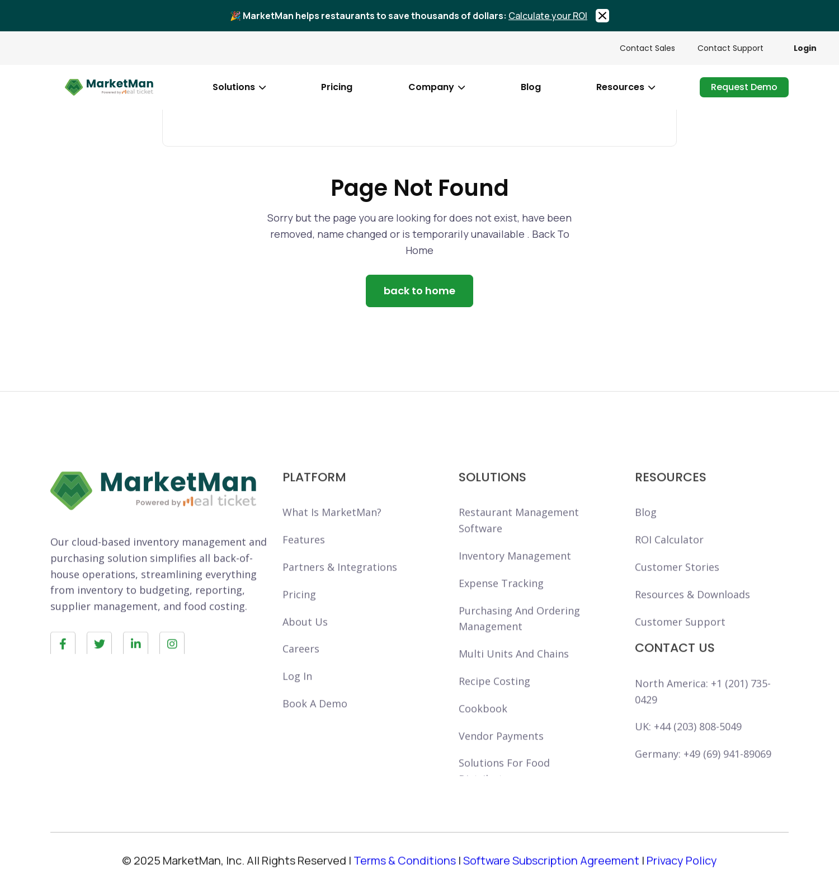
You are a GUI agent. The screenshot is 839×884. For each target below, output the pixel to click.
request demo (744, 87)
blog (531, 87)
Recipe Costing (494, 696)
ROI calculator (669, 555)
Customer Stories (677, 582)
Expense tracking (501, 598)
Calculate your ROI (547, 16)
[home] (109, 87)
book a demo (314, 719)
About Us (305, 637)
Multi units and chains (514, 669)
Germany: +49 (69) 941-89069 (703, 769)
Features (303, 555)
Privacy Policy (682, 866)
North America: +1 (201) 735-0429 (703, 707)
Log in (297, 691)
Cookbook (483, 724)
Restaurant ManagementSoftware (519, 536)
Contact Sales (647, 48)
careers (300, 664)
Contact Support (730, 48)
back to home (419, 291)
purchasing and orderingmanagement (519, 634)
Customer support (680, 637)
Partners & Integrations (339, 582)
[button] (239, 87)
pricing (336, 87)
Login (805, 48)
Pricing (299, 610)
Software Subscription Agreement (551, 866)
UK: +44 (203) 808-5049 (688, 742)
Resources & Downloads (692, 610)
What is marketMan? (331, 528)
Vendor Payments (501, 751)
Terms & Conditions (404, 866)
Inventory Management (515, 571)
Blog (646, 528)
